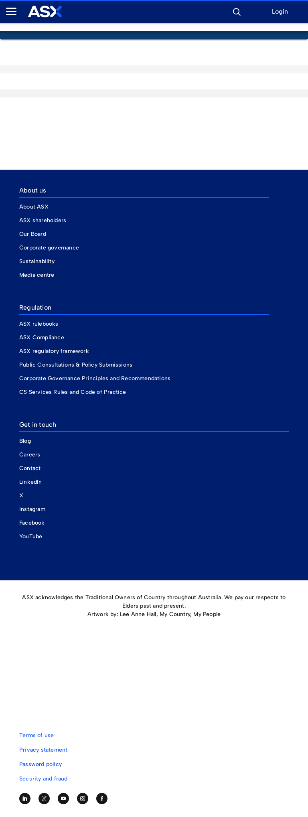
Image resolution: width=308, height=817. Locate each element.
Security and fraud (43, 778)
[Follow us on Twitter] (44, 798)
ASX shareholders (43, 220)
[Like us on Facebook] (101, 798)
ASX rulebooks (39, 323)
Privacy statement (43, 749)
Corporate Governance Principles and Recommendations (94, 378)
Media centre (36, 275)
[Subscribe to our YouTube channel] (63, 798)
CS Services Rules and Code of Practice (72, 392)
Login (280, 12)
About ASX (34, 206)
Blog (25, 441)
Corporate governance (49, 247)
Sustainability (37, 261)
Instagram (32, 509)
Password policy (40, 764)
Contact (30, 468)
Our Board (32, 234)
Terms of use (36, 735)
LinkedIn (30, 481)
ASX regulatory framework (54, 351)
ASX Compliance (41, 337)
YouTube (30, 536)
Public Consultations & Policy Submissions (75, 364)
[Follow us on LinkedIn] (24, 798)
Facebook (32, 522)
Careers (29, 454)
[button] (236, 10)
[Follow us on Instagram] (82, 798)
